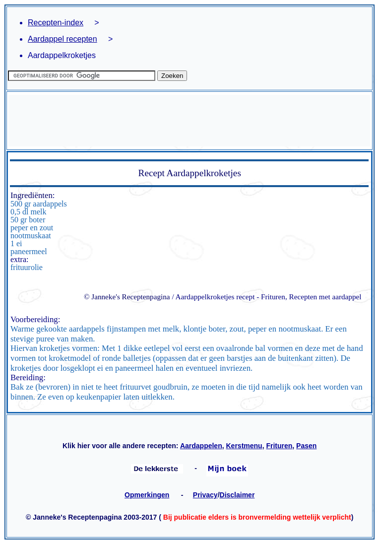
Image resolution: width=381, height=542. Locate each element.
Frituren (279, 446)
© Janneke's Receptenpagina (127, 296)
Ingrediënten (31, 195)
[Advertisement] (189, 120)
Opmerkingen (147, 495)
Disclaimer (237, 495)
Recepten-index (55, 22)
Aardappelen (201, 446)
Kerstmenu (244, 446)
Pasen (306, 446)
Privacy (205, 495)
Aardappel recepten (62, 39)
